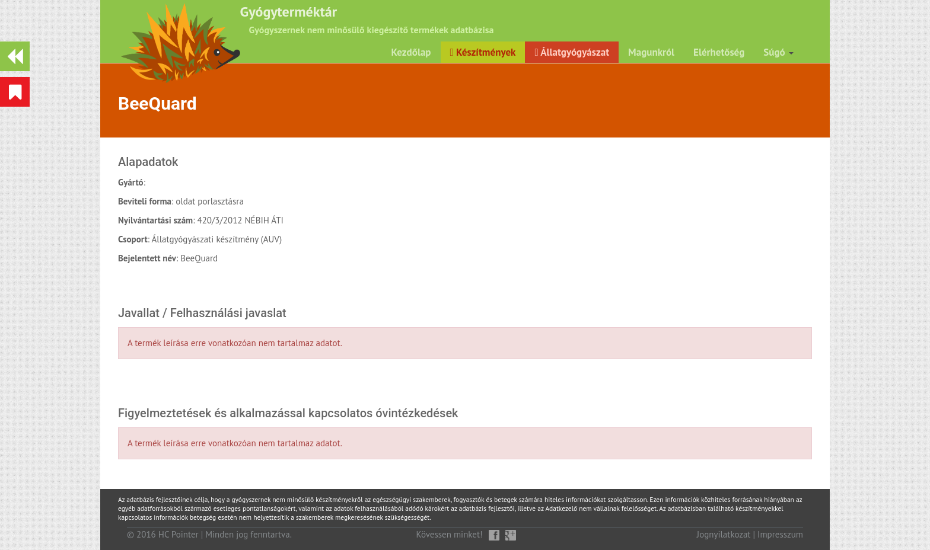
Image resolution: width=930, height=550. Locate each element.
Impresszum (780, 534)
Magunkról (651, 52)
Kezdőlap (411, 52)
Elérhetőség (718, 52)
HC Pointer (178, 534)
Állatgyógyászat (571, 52)
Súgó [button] (778, 52)
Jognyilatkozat (724, 534)
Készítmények (483, 52)
